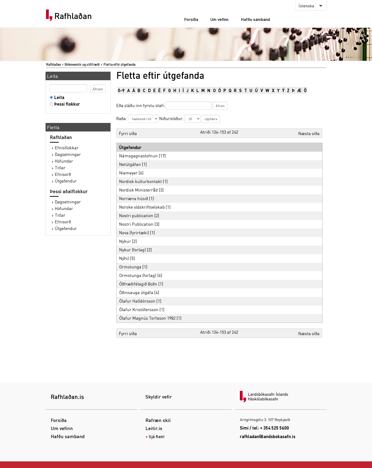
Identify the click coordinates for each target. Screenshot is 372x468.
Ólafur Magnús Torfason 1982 (147, 318)
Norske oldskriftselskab (142, 207)
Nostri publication (136, 215)
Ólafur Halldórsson (137, 301)
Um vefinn (219, 19)
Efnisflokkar (67, 147)
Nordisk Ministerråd (138, 189)
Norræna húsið (133, 198)
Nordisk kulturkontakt (140, 181)
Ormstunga (130, 266)
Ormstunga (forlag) (137, 275)
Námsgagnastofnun (138, 155)
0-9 (121, 90)
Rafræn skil (158, 420)
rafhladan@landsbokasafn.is (267, 436)
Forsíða (191, 19)
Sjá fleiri (156, 436)
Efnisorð (63, 174)
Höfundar (64, 161)
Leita (58, 97)
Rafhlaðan (73, 16)
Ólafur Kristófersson (138, 309)
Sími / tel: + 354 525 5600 (264, 428)
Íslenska (306, 5)
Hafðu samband (255, 19)
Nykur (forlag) (132, 249)
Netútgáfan (130, 164)
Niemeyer (128, 172)
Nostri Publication (136, 224)
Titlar (60, 167)
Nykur (125, 241)
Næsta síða (309, 133)
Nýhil (124, 258)
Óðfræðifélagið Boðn (138, 283)
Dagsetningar (68, 154)
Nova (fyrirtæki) (134, 232)
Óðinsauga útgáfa (136, 292)
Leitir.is (153, 428)
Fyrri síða (128, 133)
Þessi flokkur (66, 104)
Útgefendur (66, 180)
